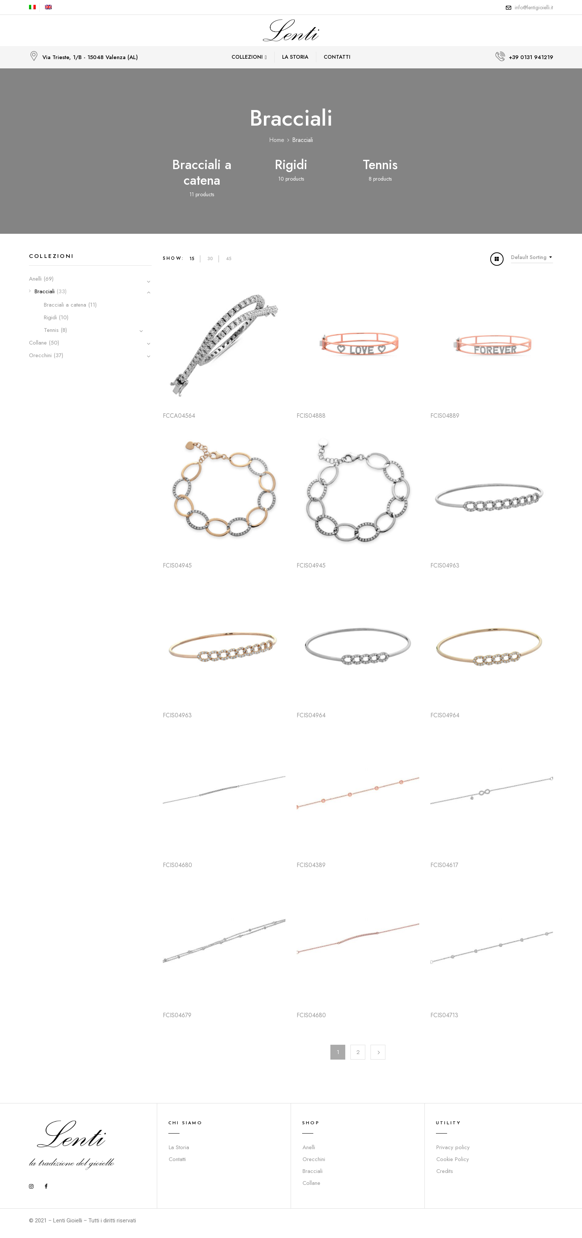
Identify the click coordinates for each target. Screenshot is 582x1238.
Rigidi (291, 164)
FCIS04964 (311, 715)
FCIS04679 (177, 1015)
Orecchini (40, 355)
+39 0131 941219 (531, 57)
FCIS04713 (444, 1015)
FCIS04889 (444, 415)
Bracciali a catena (202, 172)
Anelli (35, 279)
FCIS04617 (444, 865)
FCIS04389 (311, 865)
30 (210, 258)
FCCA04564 (179, 415)
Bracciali (45, 291)
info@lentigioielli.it (534, 7)
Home (276, 140)
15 (192, 258)
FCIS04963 (444, 565)
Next (378, 1052)
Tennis (380, 164)
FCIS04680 (177, 865)
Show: (173, 258)
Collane (38, 343)
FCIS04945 (177, 565)
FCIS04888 (311, 415)
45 (229, 258)
